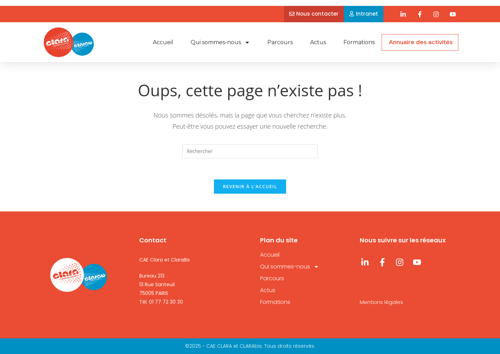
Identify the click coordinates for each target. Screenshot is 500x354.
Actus (318, 42)
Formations (359, 42)
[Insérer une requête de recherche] (250, 151)
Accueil (163, 42)
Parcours (280, 42)
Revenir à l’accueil (250, 186)
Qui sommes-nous (220, 42)
